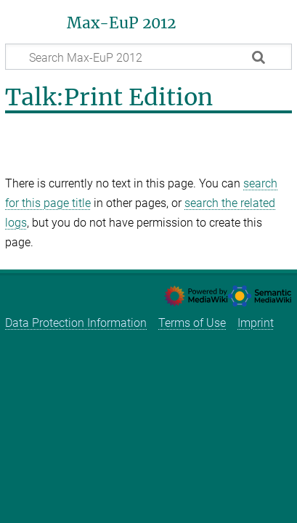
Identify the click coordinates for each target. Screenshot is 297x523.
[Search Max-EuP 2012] (148, 56)
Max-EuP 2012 (121, 23)
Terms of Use (192, 323)
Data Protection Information (76, 323)
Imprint (255, 323)
